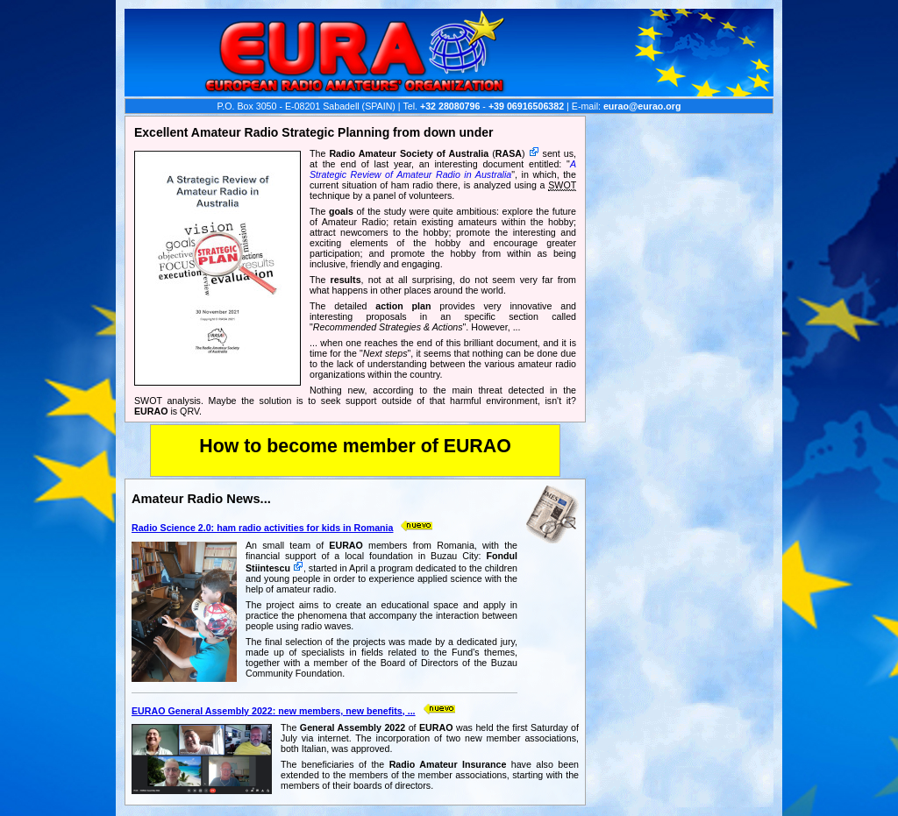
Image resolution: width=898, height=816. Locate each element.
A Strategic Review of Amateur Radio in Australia (443, 169)
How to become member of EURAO (355, 446)
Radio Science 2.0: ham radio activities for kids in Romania (262, 527)
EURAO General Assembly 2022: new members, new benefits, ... (274, 711)
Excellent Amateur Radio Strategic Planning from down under (313, 132)
